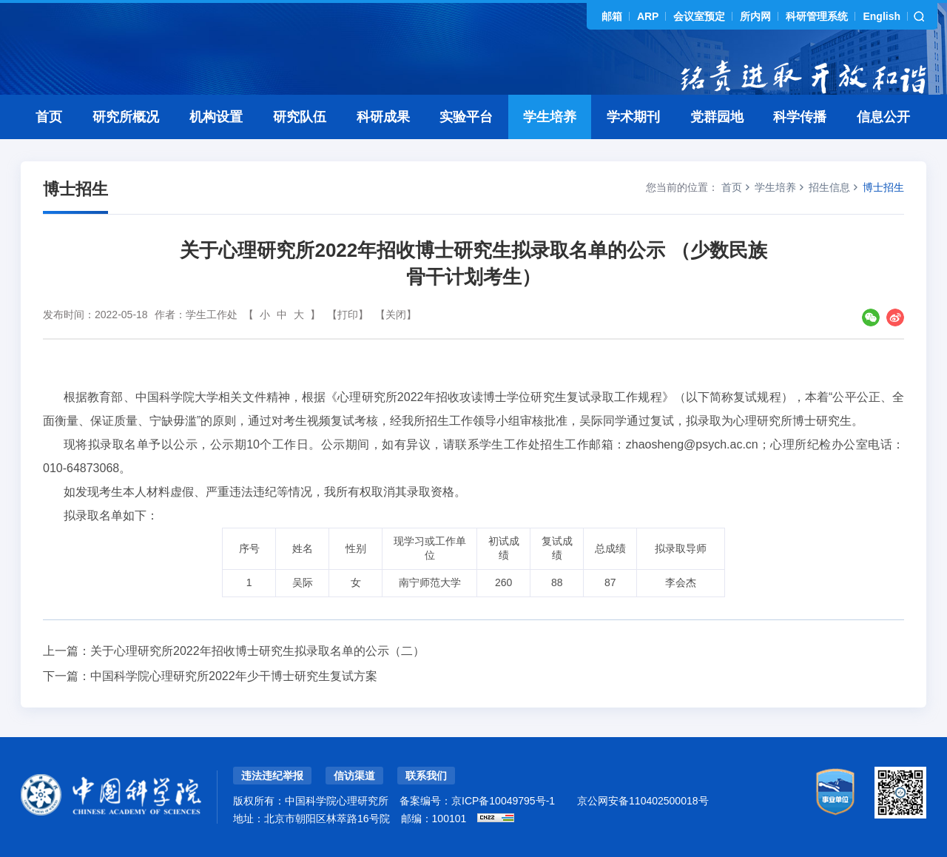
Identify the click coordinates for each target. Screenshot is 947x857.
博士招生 (883, 187)
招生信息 (829, 187)
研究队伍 (299, 117)
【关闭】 (396, 314)
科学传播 (799, 117)
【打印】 (347, 314)
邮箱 (611, 16)
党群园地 (717, 117)
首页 (49, 117)
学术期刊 (633, 117)
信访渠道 (354, 776)
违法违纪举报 (272, 776)
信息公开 (883, 117)
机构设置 (216, 117)
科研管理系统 (817, 16)
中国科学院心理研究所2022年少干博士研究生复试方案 (233, 676)
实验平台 (466, 117)
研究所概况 (125, 117)
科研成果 (383, 117)
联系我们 (426, 776)
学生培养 (549, 117)
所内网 (755, 16)
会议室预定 (699, 16)
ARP (648, 16)
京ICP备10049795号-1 (503, 801)
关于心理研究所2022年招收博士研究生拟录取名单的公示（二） (257, 651)
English (881, 16)
